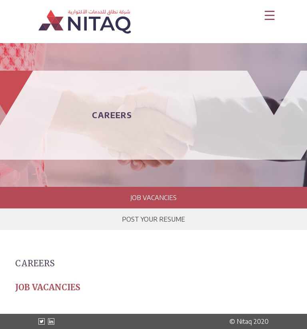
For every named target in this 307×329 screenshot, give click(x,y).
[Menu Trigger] (270, 15)
